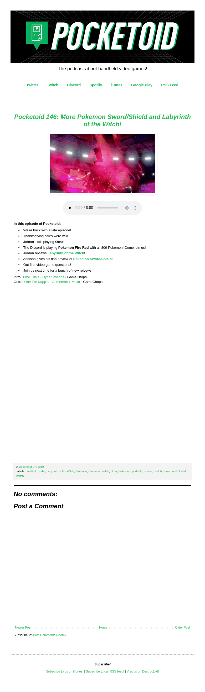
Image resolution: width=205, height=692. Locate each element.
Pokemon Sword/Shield (92, 259)
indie (42, 471)
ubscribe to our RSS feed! (106, 671)
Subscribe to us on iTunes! (64, 671)
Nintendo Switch (99, 471)
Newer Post (23, 627)
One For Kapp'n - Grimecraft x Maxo (52, 282)
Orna (114, 471)
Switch (157, 471)
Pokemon (125, 471)
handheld (31, 471)
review (148, 471)
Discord (74, 85)
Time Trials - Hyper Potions (43, 277)
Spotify (96, 85)
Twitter (32, 85)
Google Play (141, 85)
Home (103, 627)
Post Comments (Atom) (49, 635)
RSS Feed (169, 85)
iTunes (116, 85)
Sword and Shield (174, 471)
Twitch (52, 85)
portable (137, 471)
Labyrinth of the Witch (66, 253)
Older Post (182, 627)
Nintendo (81, 471)
